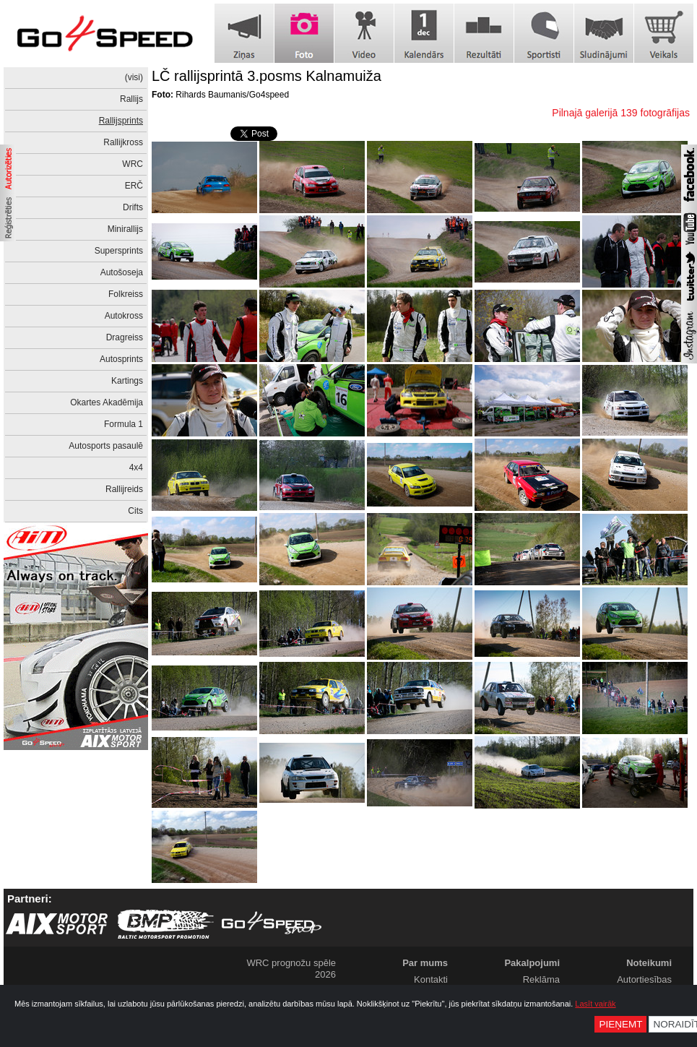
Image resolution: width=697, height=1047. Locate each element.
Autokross (124, 316)
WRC (132, 164)
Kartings (127, 381)
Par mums (425, 962)
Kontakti (431, 979)
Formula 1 (123, 424)
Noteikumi (649, 962)
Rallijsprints (121, 121)
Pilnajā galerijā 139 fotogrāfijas (621, 113)
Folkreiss (125, 294)
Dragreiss (124, 337)
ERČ (134, 186)
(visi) (134, 77)
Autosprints (121, 359)
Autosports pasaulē (106, 446)
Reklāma (541, 979)
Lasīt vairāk (595, 1003)
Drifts (133, 207)
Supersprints (119, 251)
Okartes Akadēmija (106, 402)
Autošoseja (121, 272)
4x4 (136, 467)
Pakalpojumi (532, 962)
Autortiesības (644, 979)
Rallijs (131, 99)
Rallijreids (124, 489)
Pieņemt (620, 1024)
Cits (135, 511)
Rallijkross (123, 142)
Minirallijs (125, 229)
